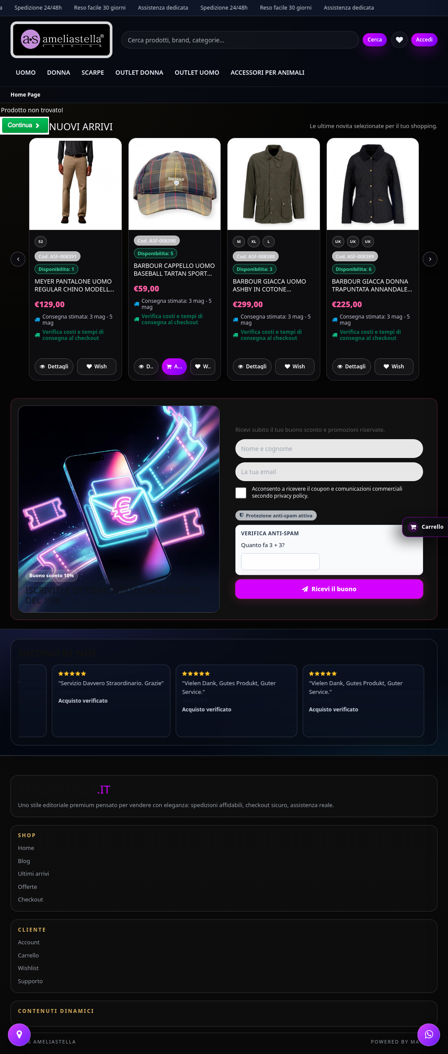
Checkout (30, 899)
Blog (24, 861)
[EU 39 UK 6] (41, 255)
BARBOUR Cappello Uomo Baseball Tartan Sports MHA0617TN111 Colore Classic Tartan (273, 269)
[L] (368, 241)
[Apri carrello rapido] (425, 527)
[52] (140, 241)
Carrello (28, 955)
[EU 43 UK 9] (85, 241)
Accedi (424, 39)
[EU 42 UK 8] (41, 241)
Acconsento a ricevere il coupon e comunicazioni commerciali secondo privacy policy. (318, 492)
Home (26, 848)
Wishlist (28, 968)
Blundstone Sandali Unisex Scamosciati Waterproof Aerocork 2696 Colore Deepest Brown (71, 298)
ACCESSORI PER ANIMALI (267, 72)
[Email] (329, 471)
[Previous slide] (17, 259)
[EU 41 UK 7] (55, 241)
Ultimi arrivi (33, 873)
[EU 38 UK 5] (100, 241)
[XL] (353, 241)
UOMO (26, 72)
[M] (338, 241)
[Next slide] (430, 259)
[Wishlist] (399, 39)
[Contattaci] (19, 1034)
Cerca (375, 39)
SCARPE (92, 72)
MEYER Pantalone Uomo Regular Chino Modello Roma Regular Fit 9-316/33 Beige (174, 285)
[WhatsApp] (428, 1034)
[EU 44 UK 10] (70, 241)
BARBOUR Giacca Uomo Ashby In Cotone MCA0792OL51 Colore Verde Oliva (369, 285)
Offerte (27, 887)
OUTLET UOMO (197, 72)
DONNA (58, 72)
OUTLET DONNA (139, 72)
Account (28, 942)
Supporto (30, 981)
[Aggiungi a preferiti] (96, 366)
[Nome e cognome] (329, 448)
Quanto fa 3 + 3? (262, 545)
